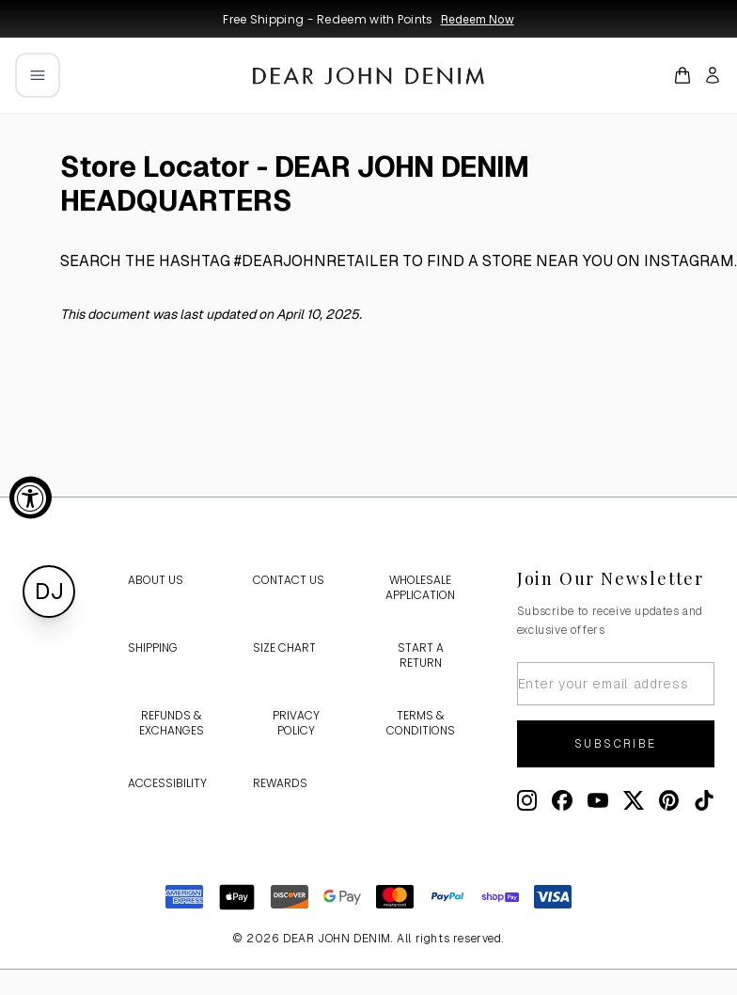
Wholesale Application (420, 587)
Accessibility (167, 783)
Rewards (280, 783)
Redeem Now (477, 19)
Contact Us (288, 580)
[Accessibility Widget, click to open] (30, 498)
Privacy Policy (296, 722)
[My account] (712, 75)
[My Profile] (712, 75)
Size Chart (284, 647)
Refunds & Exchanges (171, 722)
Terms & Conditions (420, 722)
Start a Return (421, 655)
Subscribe (615, 743)
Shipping (153, 647)
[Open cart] (682, 75)
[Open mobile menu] (37, 75)
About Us (155, 580)
